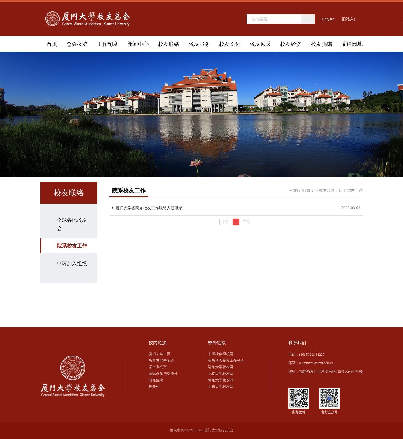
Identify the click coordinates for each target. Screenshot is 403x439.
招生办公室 (158, 367)
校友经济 (290, 44)
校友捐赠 (321, 44)
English (328, 19)
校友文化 (229, 44)
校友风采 (260, 44)
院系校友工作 (72, 246)
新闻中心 (138, 44)
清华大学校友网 (220, 367)
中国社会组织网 (220, 354)
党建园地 (352, 44)
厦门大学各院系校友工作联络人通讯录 (149, 208)
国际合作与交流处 (163, 374)
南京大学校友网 (220, 380)
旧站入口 (350, 19)
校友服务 (199, 44)
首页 (51, 44)
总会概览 (77, 44)
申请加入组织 (72, 263)
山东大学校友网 (220, 387)
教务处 (154, 387)
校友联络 (168, 44)
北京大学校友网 (220, 374)
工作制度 (107, 44)
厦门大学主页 (159, 354)
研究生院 (156, 380)
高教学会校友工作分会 (226, 361)
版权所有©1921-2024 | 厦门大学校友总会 (202, 430)
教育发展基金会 (161, 361)
